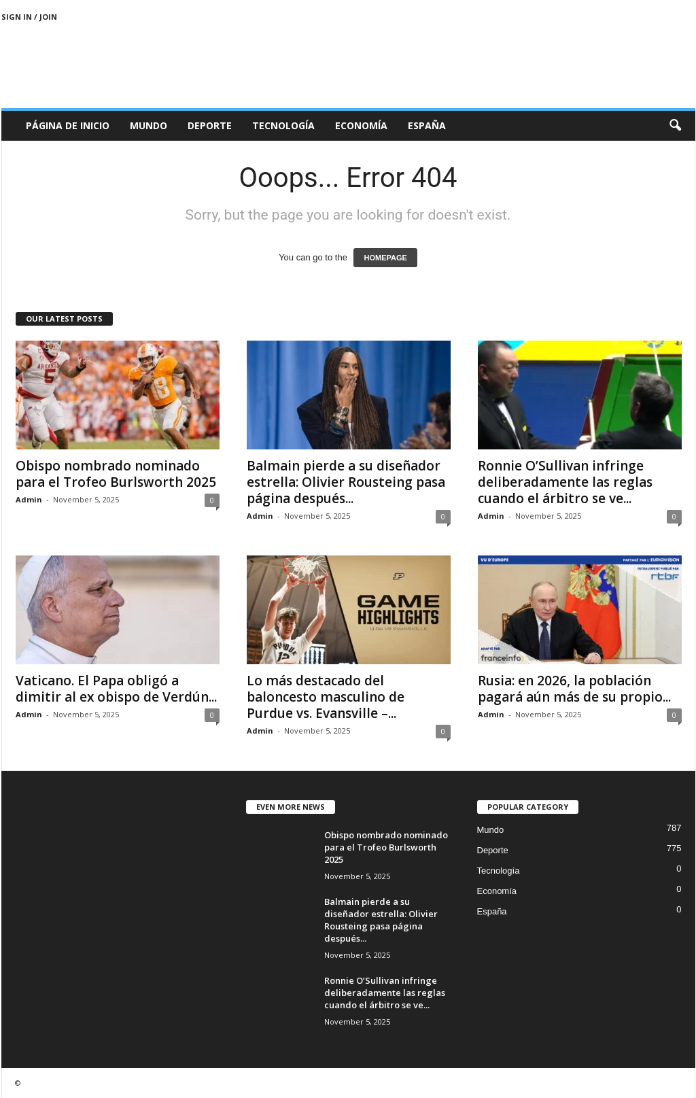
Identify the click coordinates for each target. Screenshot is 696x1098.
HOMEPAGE (385, 258)
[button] (675, 126)
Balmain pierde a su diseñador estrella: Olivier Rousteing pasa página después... (346, 482)
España (427, 125)
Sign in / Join (29, 17)
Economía (361, 125)
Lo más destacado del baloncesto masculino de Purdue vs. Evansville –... (325, 697)
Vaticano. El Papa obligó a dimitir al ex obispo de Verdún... (116, 689)
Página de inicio (67, 125)
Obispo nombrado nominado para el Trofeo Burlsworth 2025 (116, 474)
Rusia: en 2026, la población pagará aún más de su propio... (574, 689)
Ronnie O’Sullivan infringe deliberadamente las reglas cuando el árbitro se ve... (565, 482)
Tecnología (283, 125)
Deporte (210, 125)
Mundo (148, 125)
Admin (29, 499)
